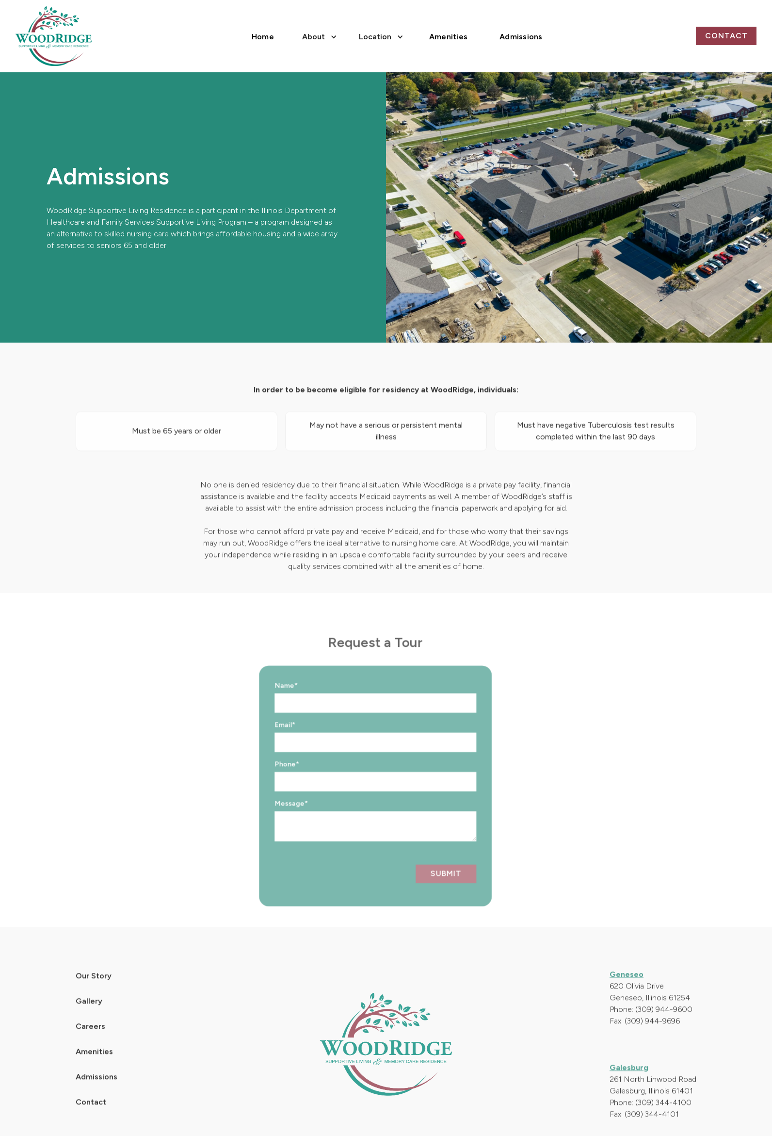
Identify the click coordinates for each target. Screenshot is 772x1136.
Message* (276, 818)
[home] (53, 36)
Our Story (94, 990)
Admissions (521, 36)
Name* (271, 700)
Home (263, 36)
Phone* (272, 779)
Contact (726, 35)
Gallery (89, 1015)
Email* (270, 740)
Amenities (448, 36)
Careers (90, 1040)
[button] (318, 35)
